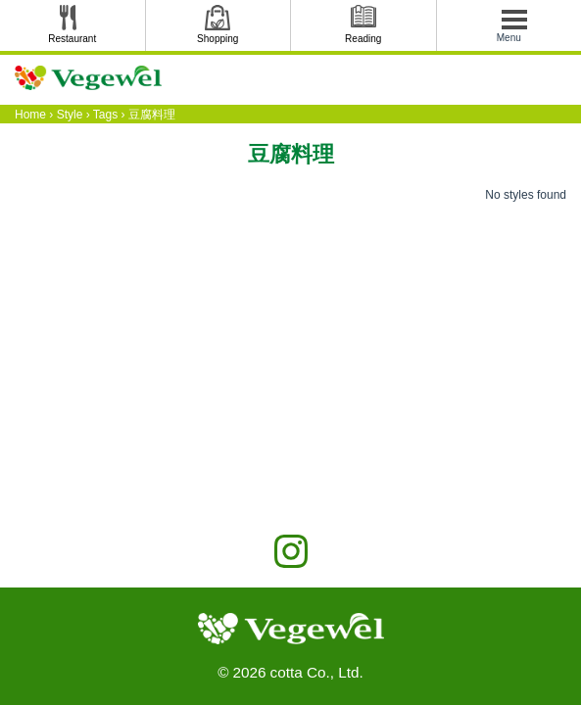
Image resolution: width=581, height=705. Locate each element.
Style (70, 114)
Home (30, 114)
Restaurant (72, 38)
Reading (363, 38)
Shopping (217, 38)
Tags (105, 114)
